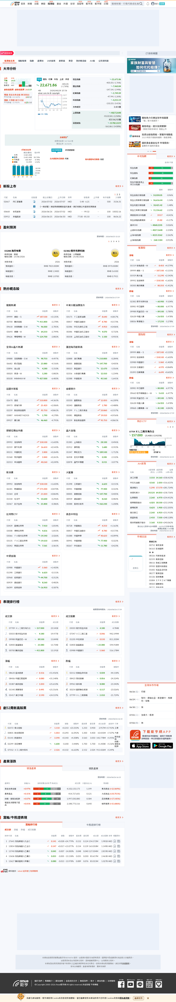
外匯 (65, 3)
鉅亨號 (98, 3)
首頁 (23, 3)
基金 (59, 3)
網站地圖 (101, 981)
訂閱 (106, 3)
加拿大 (144, 715)
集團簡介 (49, 981)
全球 (72, 3)
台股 (36, 3)
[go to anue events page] (148, 3)
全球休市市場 (151, 685)
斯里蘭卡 (162, 698)
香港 (151, 715)
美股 (43, 3)
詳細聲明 (125, 963)
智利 (143, 698)
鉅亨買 (89, 3)
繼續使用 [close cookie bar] (138, 998)
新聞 (30, 3)
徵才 (92, 981)
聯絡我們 (84, 981)
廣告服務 (59, 981)
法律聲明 (111, 981)
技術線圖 (153, 53)
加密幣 (80, 3)
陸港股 (51, 3)
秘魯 (147, 701)
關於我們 (38, 981)
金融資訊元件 (71, 981)
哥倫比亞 (151, 698)
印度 (143, 691)
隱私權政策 (125, 998)
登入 (157, 4)
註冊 (162, 3)
